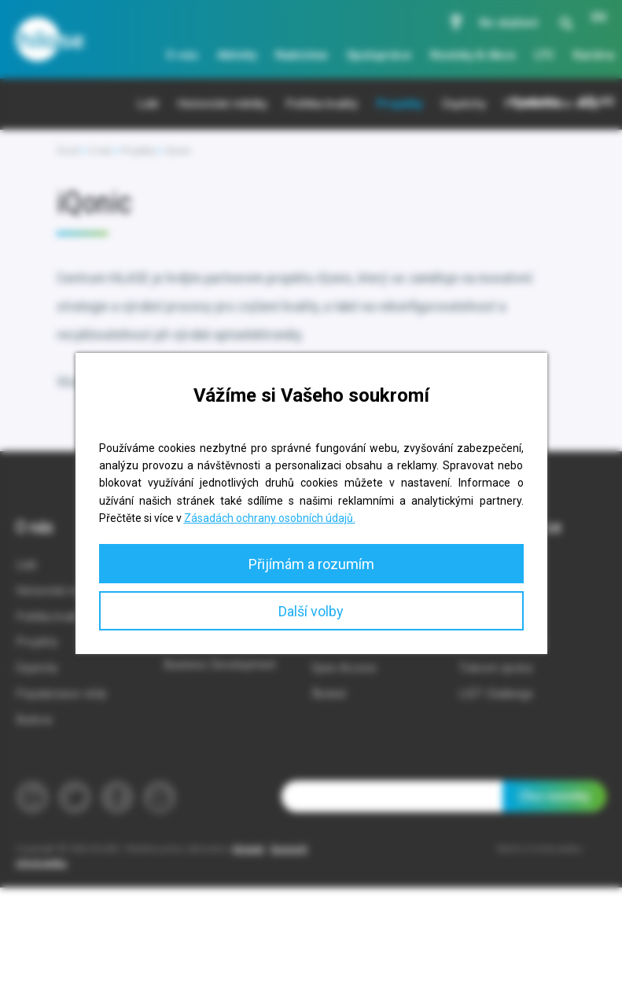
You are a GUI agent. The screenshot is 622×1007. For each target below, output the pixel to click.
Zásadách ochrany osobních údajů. (269, 518)
